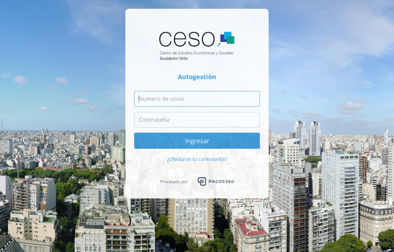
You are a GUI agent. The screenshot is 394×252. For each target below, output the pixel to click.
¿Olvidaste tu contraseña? (197, 159)
